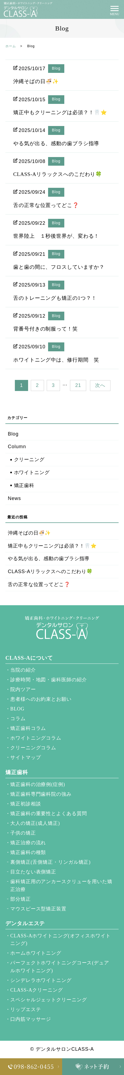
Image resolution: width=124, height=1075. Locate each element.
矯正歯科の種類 (28, 852)
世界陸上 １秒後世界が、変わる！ (56, 236)
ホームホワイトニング (35, 953)
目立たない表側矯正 (33, 872)
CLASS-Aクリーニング (36, 990)
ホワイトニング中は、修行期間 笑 (56, 360)
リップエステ (25, 1009)
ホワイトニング (32, 472)
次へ (100, 385)
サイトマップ (25, 757)
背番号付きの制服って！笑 (45, 329)
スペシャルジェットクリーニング (48, 999)
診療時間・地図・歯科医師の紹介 (48, 679)
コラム (18, 718)
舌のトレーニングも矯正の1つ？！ (55, 298)
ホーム (10, 46)
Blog (56, 68)
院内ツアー (23, 689)
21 (78, 385)
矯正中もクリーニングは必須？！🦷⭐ (60, 112)
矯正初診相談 (25, 804)
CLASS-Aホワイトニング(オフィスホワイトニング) (60, 939)
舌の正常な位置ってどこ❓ (46, 205)
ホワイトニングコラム (35, 738)
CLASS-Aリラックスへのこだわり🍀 (57, 174)
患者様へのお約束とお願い (41, 699)
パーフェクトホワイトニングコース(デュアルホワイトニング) (59, 966)
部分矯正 (20, 899)
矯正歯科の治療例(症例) (37, 784)
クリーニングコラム (33, 747)
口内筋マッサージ (30, 1019)
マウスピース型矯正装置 (38, 908)
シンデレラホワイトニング (41, 980)
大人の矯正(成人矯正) (35, 823)
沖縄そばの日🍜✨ (36, 81)
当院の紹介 (23, 670)
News (14, 498)
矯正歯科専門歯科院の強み (41, 794)
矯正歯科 (24, 485)
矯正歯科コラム (28, 728)
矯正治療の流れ (28, 842)
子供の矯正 (23, 833)
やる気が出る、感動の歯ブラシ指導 (56, 143)
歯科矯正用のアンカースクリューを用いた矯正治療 (61, 885)
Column (17, 446)
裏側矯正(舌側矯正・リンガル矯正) (50, 862)
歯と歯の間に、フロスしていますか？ (59, 267)
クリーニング (29, 459)
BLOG (17, 709)
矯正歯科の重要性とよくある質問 (48, 813)
